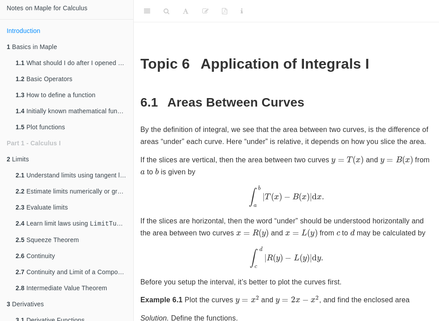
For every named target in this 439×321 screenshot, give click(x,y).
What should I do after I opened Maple (74, 62)
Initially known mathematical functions (74, 111)
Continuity (35, 256)
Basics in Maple (32, 46)
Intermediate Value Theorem (61, 288)
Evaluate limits (42, 207)
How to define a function (55, 95)
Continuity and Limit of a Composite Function (74, 272)
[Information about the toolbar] (242, 11)
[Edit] (205, 11)
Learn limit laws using (72, 224)
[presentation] (347, 160)
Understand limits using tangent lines (73, 175)
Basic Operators (44, 78)
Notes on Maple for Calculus (47, 8)
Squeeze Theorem (47, 240)
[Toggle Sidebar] (147, 11)
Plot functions (40, 127)
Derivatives (25, 305)
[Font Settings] (185, 11)
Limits (18, 159)
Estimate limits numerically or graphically (74, 191)
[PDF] (224, 11)
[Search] (166, 11)
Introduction (24, 30)
